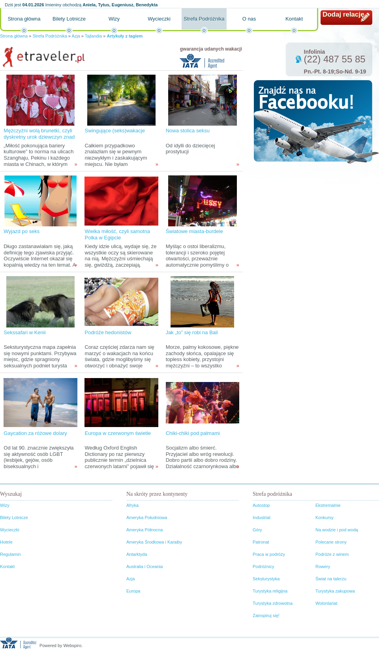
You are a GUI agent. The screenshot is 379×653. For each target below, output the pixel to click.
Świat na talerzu (330, 578)
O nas (249, 19)
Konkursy (324, 517)
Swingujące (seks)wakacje (114, 131)
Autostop (261, 505)
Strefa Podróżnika (204, 19)
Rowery (322, 566)
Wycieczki (159, 19)
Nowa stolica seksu (188, 131)
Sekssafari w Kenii (24, 332)
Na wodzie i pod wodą (336, 529)
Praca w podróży (269, 554)
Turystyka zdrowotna (273, 603)
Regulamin (10, 554)
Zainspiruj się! (266, 615)
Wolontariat (326, 603)
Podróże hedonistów (107, 332)
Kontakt (294, 19)
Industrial (261, 517)
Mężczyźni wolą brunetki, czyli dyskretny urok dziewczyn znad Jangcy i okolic (39, 137)
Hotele (6, 542)
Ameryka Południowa (146, 517)
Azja (75, 36)
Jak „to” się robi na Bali (192, 332)
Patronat (261, 542)
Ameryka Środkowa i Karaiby (154, 542)
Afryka (132, 505)
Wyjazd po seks (21, 231)
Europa (133, 591)
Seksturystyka (266, 578)
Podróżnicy (263, 566)
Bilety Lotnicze (69, 19)
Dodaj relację (343, 14)
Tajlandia (93, 36)
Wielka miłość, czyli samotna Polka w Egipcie (117, 234)
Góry (257, 529)
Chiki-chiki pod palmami (193, 433)
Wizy (114, 19)
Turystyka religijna (270, 591)
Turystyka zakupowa (335, 591)
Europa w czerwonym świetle (117, 433)
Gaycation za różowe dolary (35, 433)
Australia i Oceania (144, 566)
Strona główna (24, 19)
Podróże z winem (332, 554)
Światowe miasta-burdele (194, 231)
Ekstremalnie (328, 505)
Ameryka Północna (144, 529)
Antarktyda (136, 554)
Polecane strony (331, 542)
